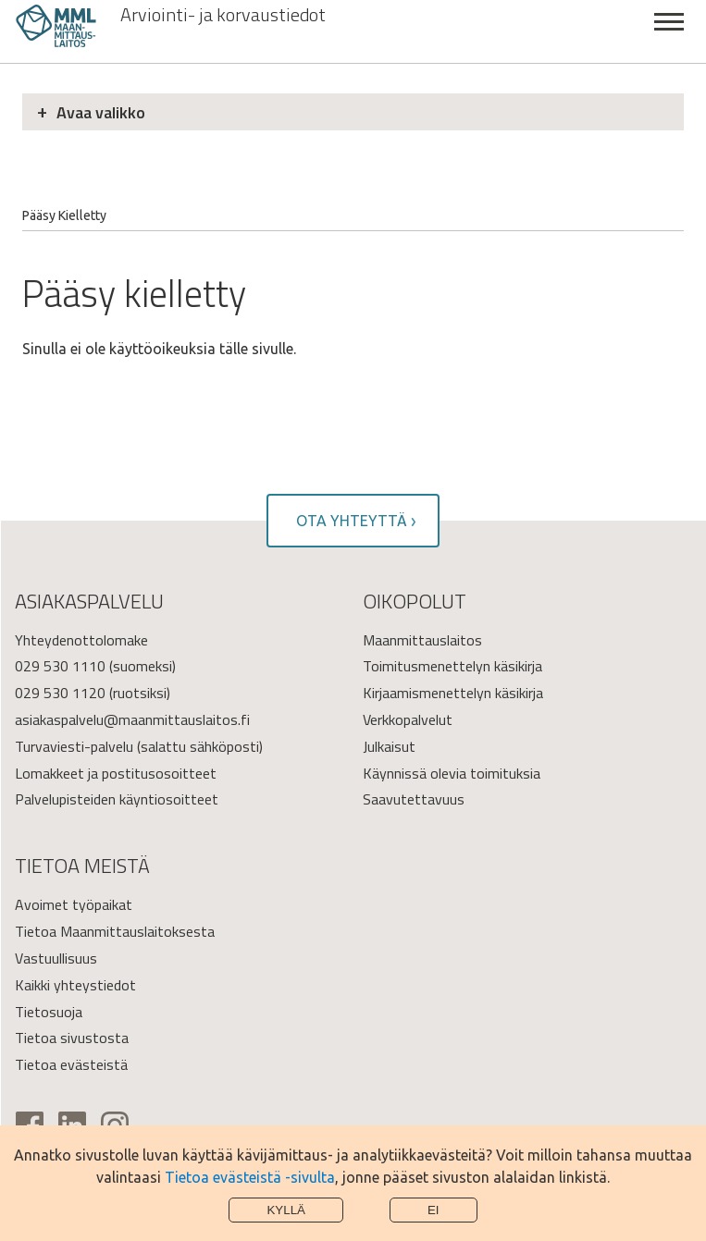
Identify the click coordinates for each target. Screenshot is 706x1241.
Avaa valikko (100, 112)
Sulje (669, 32)
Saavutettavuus (413, 799)
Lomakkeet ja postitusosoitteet (116, 773)
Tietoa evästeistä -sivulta (250, 1177)
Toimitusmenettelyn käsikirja (452, 666)
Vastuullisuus (56, 958)
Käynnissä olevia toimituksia (451, 773)
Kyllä (285, 1210)
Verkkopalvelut (407, 719)
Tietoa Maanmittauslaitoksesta (115, 931)
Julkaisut (389, 746)
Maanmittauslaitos (422, 640)
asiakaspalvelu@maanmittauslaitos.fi (132, 719)
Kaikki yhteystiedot (75, 985)
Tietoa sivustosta (72, 1037)
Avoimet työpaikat (73, 904)
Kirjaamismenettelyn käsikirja (453, 693)
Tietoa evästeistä (71, 1064)
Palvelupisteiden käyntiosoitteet (116, 799)
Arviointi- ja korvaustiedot (223, 15)
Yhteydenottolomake (81, 640)
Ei (433, 1210)
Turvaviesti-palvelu (74, 746)
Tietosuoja (48, 1012)
